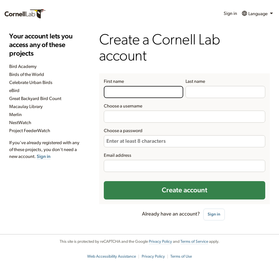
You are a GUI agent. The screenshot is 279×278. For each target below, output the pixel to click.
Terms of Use (181, 256)
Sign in (230, 13)
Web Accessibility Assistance (111, 256)
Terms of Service (194, 242)
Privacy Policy (160, 242)
